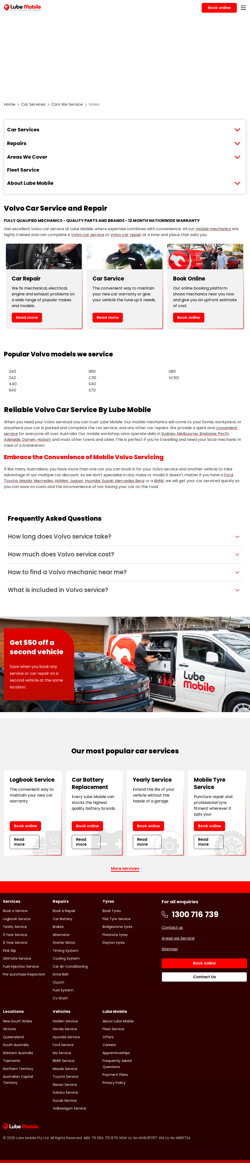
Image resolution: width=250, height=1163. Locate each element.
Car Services (33, 104)
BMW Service (63, 1060)
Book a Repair (64, 910)
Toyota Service (65, 1076)
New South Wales (17, 1021)
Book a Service (15, 910)
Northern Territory (18, 1068)
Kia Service (62, 1052)
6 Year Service (15, 942)
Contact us (172, 927)
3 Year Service (15, 934)
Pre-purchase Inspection (24, 974)
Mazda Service (65, 1068)
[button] (125, 536)
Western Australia (18, 1052)
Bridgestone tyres (117, 926)
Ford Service (63, 1044)
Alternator (61, 934)
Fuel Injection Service (21, 966)
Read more (27, 317)
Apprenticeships (116, 1052)
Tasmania (11, 1060)
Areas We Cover (27, 157)
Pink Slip (9, 950)
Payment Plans (115, 1074)
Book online (188, 317)
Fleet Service (23, 169)
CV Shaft (60, 998)
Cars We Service (67, 104)
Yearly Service (15, 926)
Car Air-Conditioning (70, 966)
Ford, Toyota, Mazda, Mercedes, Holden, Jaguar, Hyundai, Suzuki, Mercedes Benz (119, 478)
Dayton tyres (114, 942)
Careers (109, 1044)
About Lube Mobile (30, 183)
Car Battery (62, 918)
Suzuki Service (65, 1100)
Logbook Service (17, 918)
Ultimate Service (17, 958)
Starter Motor (64, 942)
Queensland (13, 1037)
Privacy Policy (114, 1082)
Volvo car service (87, 235)
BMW (159, 481)
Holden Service (65, 1021)
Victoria (9, 1029)
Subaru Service (65, 1092)
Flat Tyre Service (117, 918)
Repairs (16, 143)
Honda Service (65, 1029)
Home (9, 104)
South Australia (16, 1044)
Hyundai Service (66, 1037)
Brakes (58, 926)
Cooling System (66, 958)
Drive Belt (61, 974)
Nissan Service (65, 1084)
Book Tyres (112, 910)
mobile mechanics (213, 229)
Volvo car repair (125, 235)
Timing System (65, 950)
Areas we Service (178, 938)
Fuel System (63, 990)
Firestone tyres (115, 934)
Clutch (58, 982)
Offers (108, 1037)
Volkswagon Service (69, 1108)
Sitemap (170, 949)
